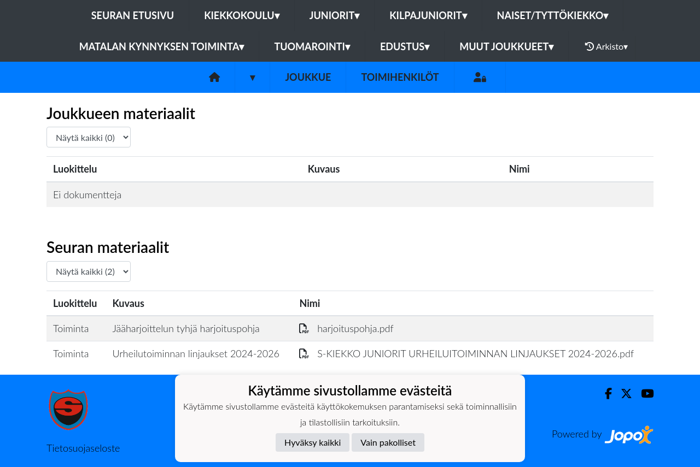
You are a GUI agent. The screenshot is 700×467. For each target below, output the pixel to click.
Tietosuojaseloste (83, 448)
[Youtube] (643, 393)
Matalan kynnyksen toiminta (161, 46)
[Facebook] (604, 393)
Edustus (404, 46)
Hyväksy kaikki (312, 442)
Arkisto (606, 46)
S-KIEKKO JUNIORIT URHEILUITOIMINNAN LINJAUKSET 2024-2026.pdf (466, 353)
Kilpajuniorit (427, 15)
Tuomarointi (312, 46)
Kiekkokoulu (241, 15)
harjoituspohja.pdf (346, 328)
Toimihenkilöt (400, 77)
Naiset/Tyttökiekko (553, 15)
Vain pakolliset (388, 442)
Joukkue (308, 77)
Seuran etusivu (132, 15)
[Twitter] (622, 393)
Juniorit (335, 15)
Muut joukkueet (506, 46)
